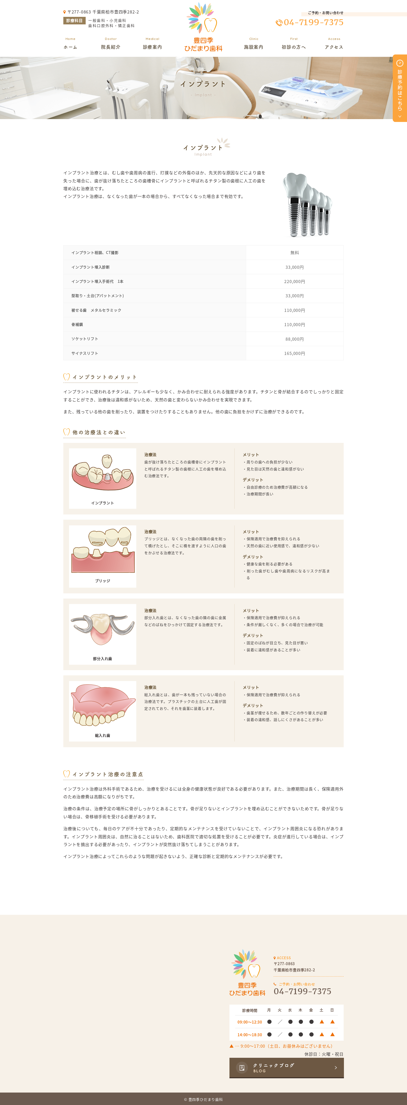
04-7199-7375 (314, 22)
